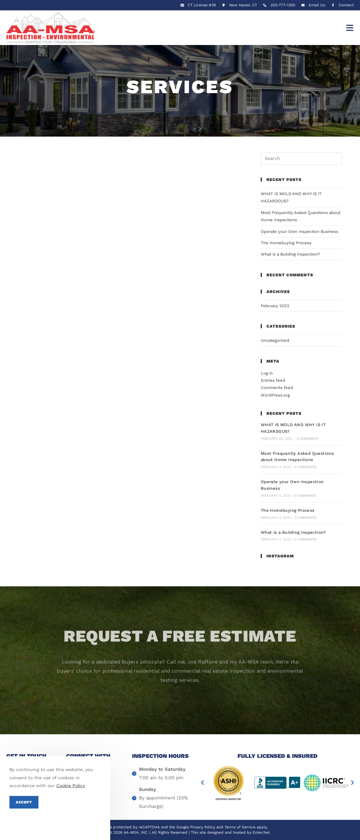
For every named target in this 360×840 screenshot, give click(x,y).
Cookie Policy (70, 785)
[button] (202, 783)
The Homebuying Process (286, 242)
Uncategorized (275, 340)
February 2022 (275, 305)
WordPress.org (275, 395)
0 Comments (307, 438)
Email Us (317, 5)
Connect (341, 5)
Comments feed (277, 387)
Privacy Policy (202, 827)
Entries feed (273, 380)
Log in (267, 373)
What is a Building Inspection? (290, 254)
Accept (24, 802)
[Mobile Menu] (350, 28)
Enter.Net (261, 832)
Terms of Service (240, 827)
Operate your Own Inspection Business (299, 231)
